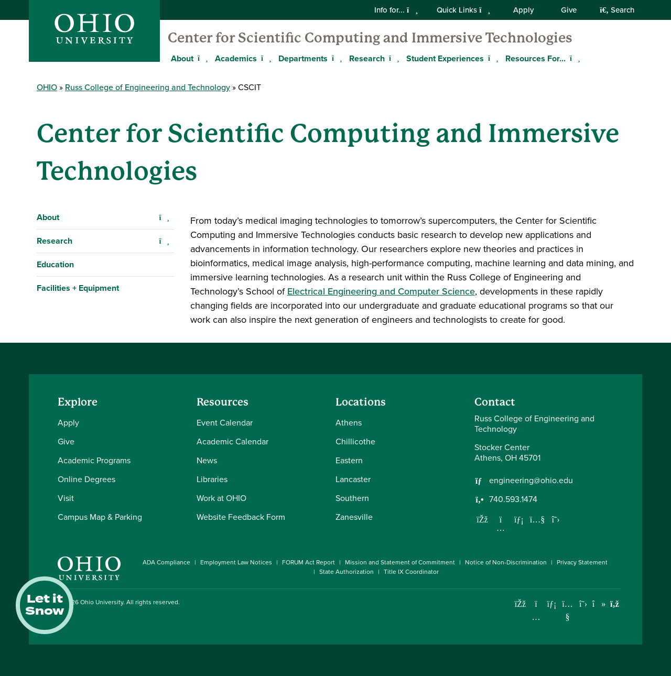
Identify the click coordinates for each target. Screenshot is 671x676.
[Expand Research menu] (392, 58)
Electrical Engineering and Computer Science (381, 291)
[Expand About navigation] (164, 217)
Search (617, 10)
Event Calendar (225, 423)
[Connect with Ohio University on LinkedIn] (551, 603)
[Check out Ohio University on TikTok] (598, 603)
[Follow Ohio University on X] (583, 603)
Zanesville (354, 517)
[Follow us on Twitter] (556, 519)
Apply (523, 10)
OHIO (47, 87)
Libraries (212, 479)
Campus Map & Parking (100, 517)
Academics (236, 58)
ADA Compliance (166, 562)
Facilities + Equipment (78, 288)
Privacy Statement (582, 562)
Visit (66, 498)
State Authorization (346, 571)
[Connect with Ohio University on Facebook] (520, 603)
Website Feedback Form (241, 517)
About (48, 217)
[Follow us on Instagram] (500, 528)
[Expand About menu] (201, 58)
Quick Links (463, 10)
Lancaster (353, 479)
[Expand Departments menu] (335, 58)
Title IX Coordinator (411, 571)
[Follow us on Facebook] (482, 519)
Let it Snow (44, 605)
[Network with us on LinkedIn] (519, 519)
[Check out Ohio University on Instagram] (536, 617)
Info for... (396, 10)
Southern (352, 498)
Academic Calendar (232, 441)
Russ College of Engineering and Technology (147, 87)
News (207, 460)
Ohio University (101, 602)
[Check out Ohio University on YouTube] (567, 610)
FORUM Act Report (308, 562)
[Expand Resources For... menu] (573, 58)
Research (367, 58)
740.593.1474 (513, 499)
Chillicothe (355, 441)
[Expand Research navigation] (164, 241)
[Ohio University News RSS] (614, 603)
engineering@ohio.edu (531, 480)
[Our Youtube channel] (537, 519)
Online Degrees (86, 479)
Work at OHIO (221, 498)
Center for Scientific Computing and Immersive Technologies (370, 38)
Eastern (349, 460)
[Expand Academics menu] (264, 58)
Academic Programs (94, 460)
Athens (349, 423)
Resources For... (535, 58)
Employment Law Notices (236, 562)
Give (569, 10)
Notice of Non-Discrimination (506, 562)
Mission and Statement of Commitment (400, 562)
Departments (303, 58)
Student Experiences (445, 58)
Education (55, 264)
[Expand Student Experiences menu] (491, 58)
